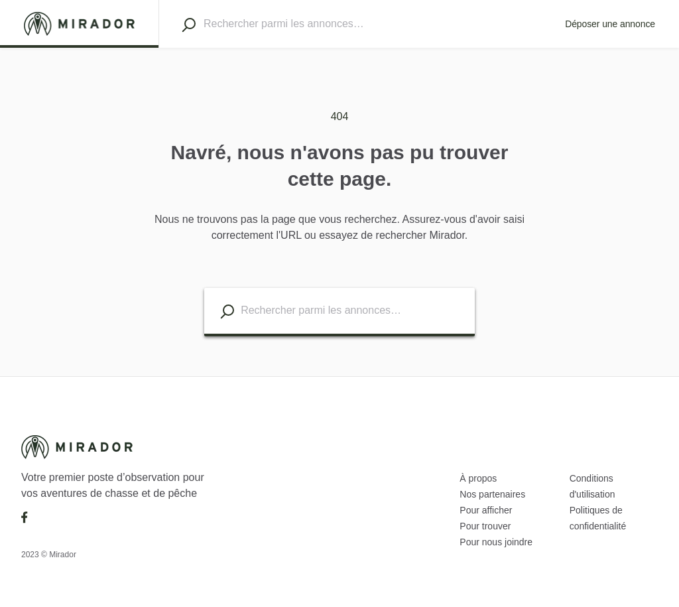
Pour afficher (486, 510)
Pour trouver (485, 526)
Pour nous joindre (496, 542)
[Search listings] (227, 311)
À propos (478, 478)
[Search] (189, 24)
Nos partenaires (492, 494)
